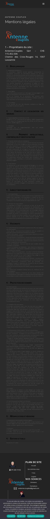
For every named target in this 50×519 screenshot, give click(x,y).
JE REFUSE (21, 516)
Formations (33, 486)
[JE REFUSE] (48, 509)
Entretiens (33, 482)
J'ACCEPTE (11, 516)
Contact (33, 477)
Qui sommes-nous (33, 469)
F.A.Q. (33, 473)
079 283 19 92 (15, 470)
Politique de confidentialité (35, 516)
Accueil (33, 465)
